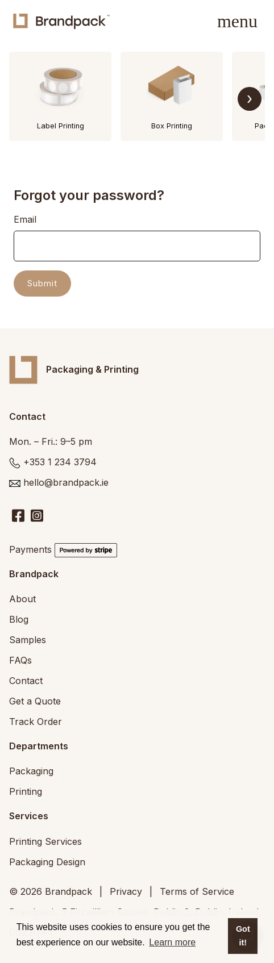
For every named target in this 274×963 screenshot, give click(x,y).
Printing (25, 791)
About (22, 599)
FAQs (20, 660)
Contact (26, 680)
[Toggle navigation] (237, 21)
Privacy (126, 891)
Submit (42, 283)
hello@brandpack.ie (66, 482)
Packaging (31, 771)
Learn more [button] (172, 942)
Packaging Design (47, 862)
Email (25, 219)
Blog (18, 619)
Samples (27, 639)
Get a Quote (35, 701)
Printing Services (45, 841)
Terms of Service (197, 891)
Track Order (35, 721)
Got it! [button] (243, 935)
